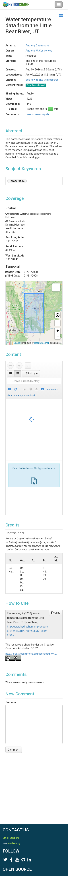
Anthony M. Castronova (39, 50)
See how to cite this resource (42, 79)
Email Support (11, 837)
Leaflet (17, 343)
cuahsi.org (14, 843)
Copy (55, 612)
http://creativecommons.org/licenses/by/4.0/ (31, 653)
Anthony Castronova (37, 45)
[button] (56, 287)
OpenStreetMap (42, 343)
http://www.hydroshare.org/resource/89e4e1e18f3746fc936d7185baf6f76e (27, 631)
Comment (11, 702)
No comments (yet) (38, 114)
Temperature (17, 180)
